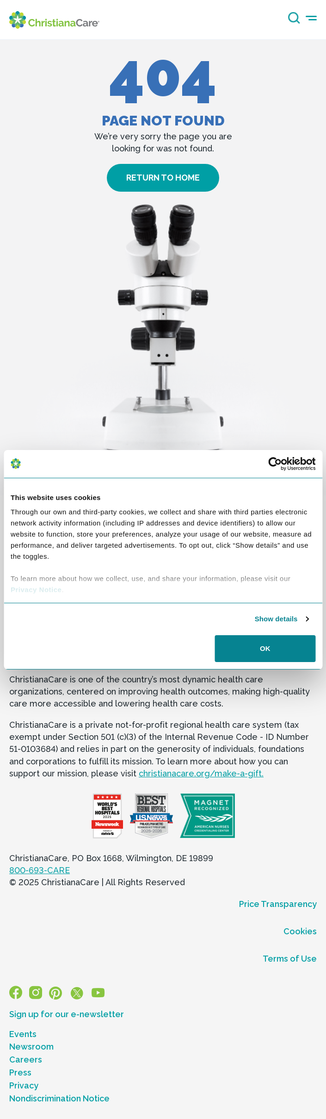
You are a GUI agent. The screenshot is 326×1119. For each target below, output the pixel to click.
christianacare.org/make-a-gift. (201, 773)
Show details (276, 619)
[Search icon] (291, 20)
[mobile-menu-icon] (311, 18)
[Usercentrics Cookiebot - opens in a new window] (274, 464)
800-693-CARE (39, 870)
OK (265, 648)
